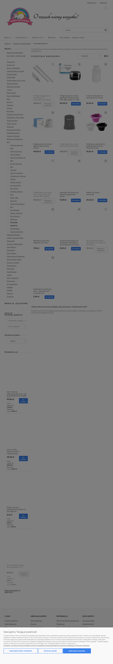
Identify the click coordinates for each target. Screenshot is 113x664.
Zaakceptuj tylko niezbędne (20, 651)
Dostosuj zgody (50, 651)
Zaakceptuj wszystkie (77, 651)
